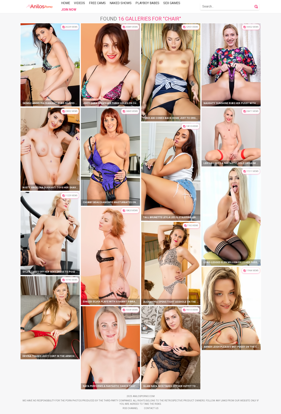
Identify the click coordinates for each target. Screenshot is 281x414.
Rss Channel (130, 408)
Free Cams (97, 3)
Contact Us (151, 408)
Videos (79, 3)
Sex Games (171, 3)
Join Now (68, 9)
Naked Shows (121, 3)
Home (65, 3)
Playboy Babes (147, 3)
